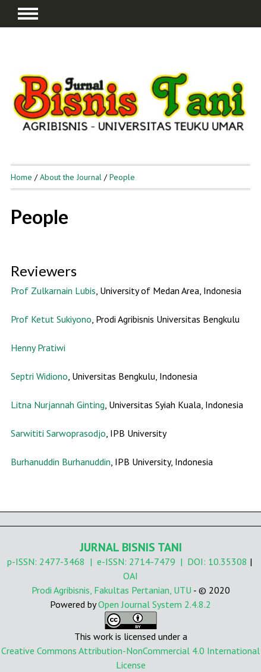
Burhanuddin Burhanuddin (61, 462)
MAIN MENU (28, 14)
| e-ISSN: (107, 561)
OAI (130, 576)
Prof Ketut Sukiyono (51, 319)
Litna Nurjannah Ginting (58, 405)
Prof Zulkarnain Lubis (53, 290)
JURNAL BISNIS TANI (131, 547)
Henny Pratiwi (38, 348)
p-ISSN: (23, 561)
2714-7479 (152, 561)
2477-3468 (62, 561)
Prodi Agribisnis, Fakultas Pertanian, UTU (111, 590)
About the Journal (71, 177)
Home (21, 177)
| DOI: (191, 561)
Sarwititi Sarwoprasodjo (58, 433)
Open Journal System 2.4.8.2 (154, 604)
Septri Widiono (39, 376)
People (122, 177)
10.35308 (227, 561)
